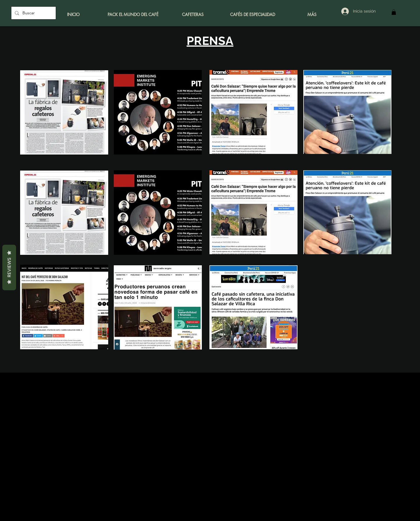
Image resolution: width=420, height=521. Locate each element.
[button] (393, 12)
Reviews (9, 267)
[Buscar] (32, 13)
